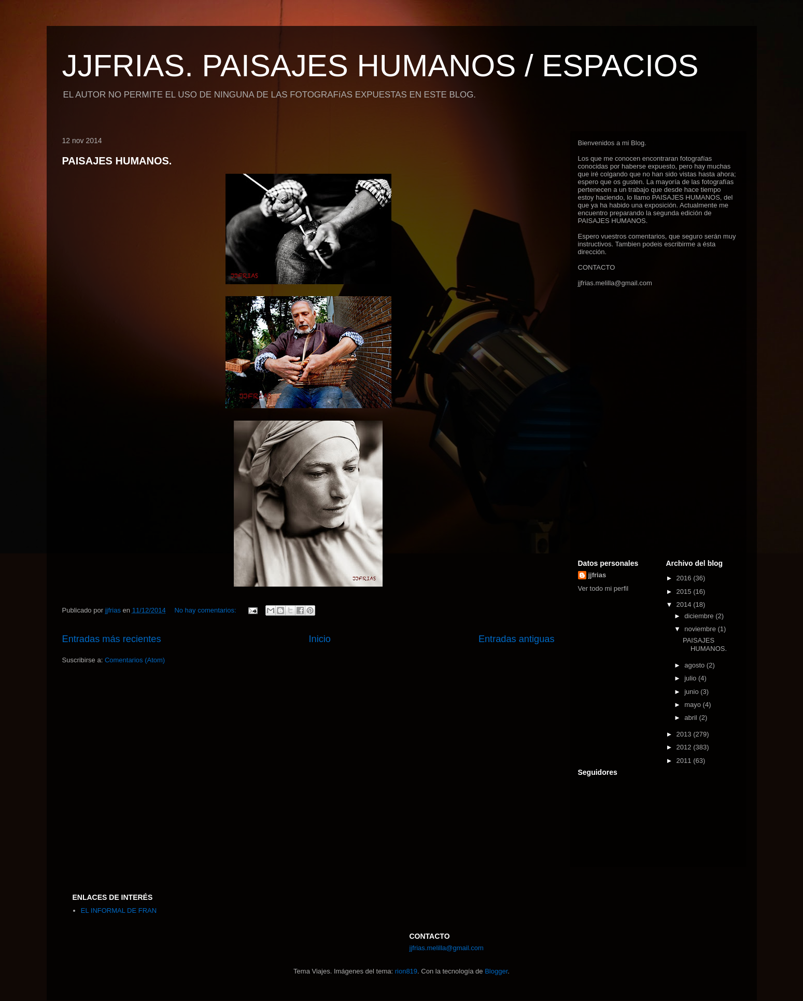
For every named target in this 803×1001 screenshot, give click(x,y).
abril (691, 717)
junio (692, 692)
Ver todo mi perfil (603, 588)
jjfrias (597, 575)
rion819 (406, 971)
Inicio (319, 639)
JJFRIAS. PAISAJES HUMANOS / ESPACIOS (380, 65)
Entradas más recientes (111, 639)
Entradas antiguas (516, 639)
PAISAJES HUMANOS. (117, 160)
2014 (685, 604)
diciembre (699, 616)
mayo (693, 704)
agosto (695, 665)
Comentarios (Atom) (135, 660)
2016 (685, 578)
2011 (685, 760)
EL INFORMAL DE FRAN (119, 910)
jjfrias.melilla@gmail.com (615, 283)
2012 (685, 747)
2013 (685, 734)
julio (691, 678)
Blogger (496, 971)
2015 (685, 591)
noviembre (700, 629)
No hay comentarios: (206, 610)
